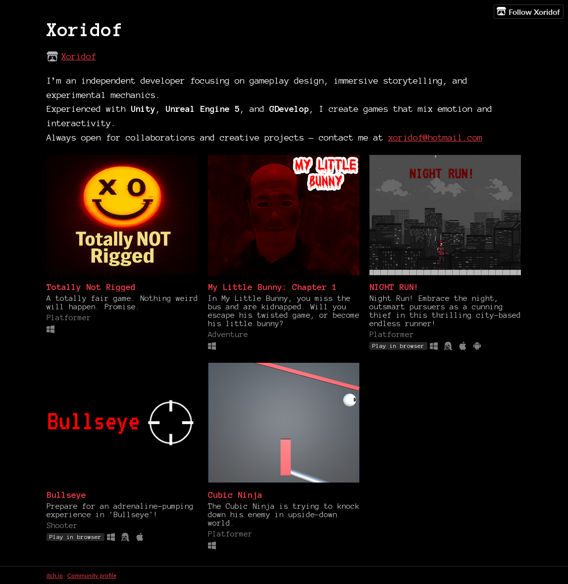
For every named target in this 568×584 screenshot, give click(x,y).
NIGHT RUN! (394, 287)
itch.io (55, 575)
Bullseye (66, 494)
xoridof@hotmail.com (435, 137)
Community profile (91, 575)
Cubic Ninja (235, 494)
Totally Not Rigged (91, 287)
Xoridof (78, 56)
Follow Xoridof (528, 11)
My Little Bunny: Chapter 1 (272, 287)
